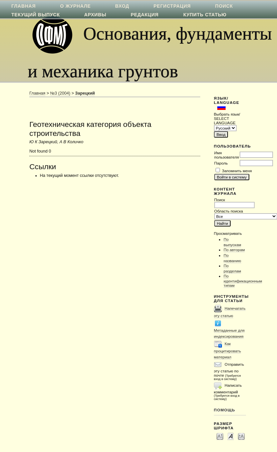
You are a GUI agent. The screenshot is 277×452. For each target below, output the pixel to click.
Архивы (95, 14)
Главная (37, 93)
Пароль (221, 163)
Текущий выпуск (35, 14)
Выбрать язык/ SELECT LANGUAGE (227, 118)
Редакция (145, 14)
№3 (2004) (60, 93)
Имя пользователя (226, 155)
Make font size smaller (220, 436)
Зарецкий (85, 93)
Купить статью (205, 14)
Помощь (224, 410)
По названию (232, 258)
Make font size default (230, 436)
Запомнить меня (237, 171)
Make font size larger (241, 436)
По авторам (234, 249)
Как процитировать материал (227, 350)
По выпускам (232, 242)
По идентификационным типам (243, 281)
